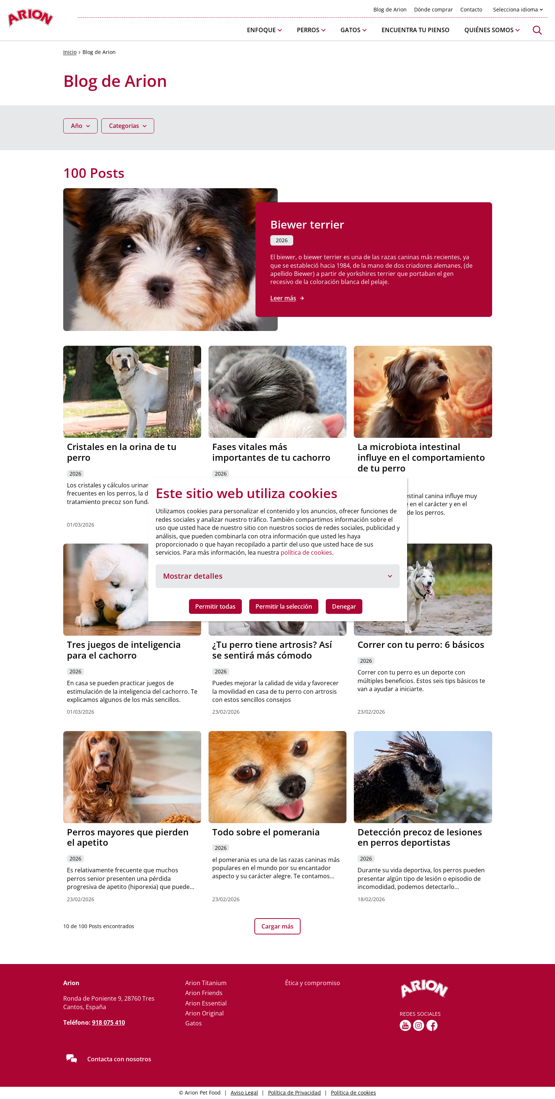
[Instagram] (418, 1025)
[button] (265, 30)
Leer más (283, 298)
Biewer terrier (307, 224)
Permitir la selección (283, 606)
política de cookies (306, 552)
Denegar (344, 606)
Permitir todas (215, 606)
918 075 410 (108, 1022)
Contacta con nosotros (119, 1059)
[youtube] (405, 1025)
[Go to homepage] (30, 19)
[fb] (432, 1025)
